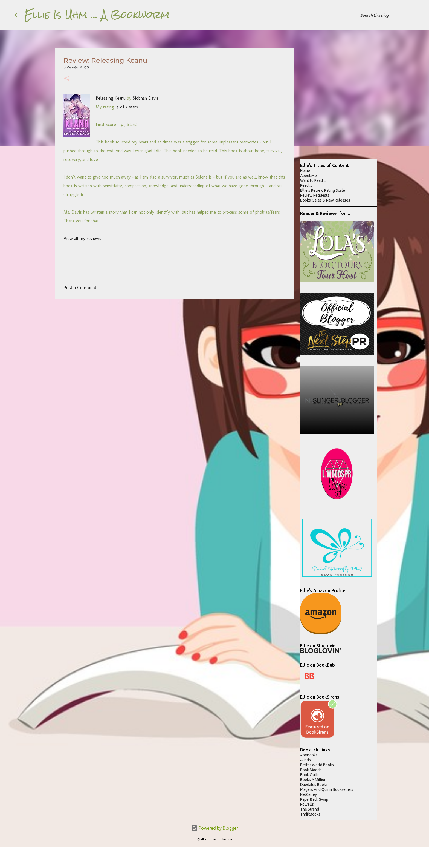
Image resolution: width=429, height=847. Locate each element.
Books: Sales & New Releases (325, 200)
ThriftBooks (310, 814)
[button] (66, 79)
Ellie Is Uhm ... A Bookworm (97, 14)
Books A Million (313, 779)
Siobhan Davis (146, 98)
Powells (307, 804)
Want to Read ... (313, 180)
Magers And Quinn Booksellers (326, 789)
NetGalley (308, 794)
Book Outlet (310, 775)
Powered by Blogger (214, 828)
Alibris (305, 760)
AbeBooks (309, 755)
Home (305, 170)
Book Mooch (310, 770)
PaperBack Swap (314, 799)
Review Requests (314, 195)
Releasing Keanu (111, 98)
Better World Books (317, 765)
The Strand (309, 809)
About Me (308, 175)
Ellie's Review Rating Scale (322, 190)
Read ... (306, 185)
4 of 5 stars (127, 107)
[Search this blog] (387, 15)
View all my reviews (82, 238)
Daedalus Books (314, 784)
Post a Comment (80, 287)
